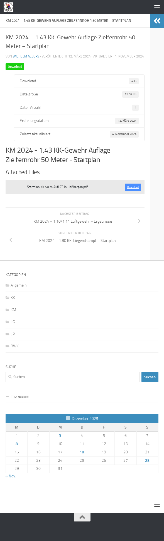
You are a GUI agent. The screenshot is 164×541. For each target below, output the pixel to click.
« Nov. (11, 476)
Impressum (20, 396)
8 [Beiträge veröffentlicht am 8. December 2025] (17, 443)
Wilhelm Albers (26, 56)
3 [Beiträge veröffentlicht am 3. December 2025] (60, 435)
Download (15, 67)
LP (13, 334)
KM (13, 309)
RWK (15, 346)
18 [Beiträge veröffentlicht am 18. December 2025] (82, 452)
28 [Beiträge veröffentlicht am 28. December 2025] (147, 460)
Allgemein (18, 285)
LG (13, 321)
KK (13, 297)
